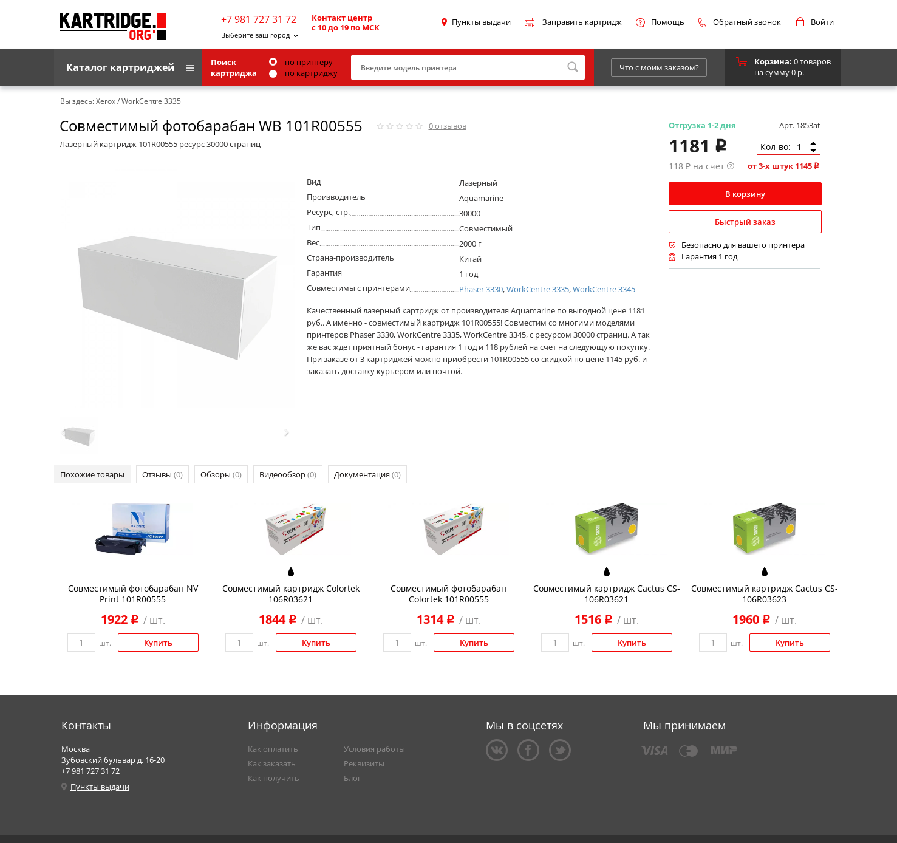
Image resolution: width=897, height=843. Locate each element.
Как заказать (272, 763)
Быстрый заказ (745, 221)
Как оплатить (273, 748)
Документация (367, 474)
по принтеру (301, 61)
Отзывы (162, 474)
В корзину (745, 193)
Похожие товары (92, 474)
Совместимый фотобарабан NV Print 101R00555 (133, 593)
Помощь (667, 21)
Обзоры (221, 474)
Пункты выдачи (481, 21)
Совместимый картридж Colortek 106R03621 (291, 593)
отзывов (447, 125)
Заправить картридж (582, 21)
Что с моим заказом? (659, 67)
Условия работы (374, 748)
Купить (158, 642)
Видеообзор (287, 474)
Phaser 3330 (481, 289)
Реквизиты (364, 763)
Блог (352, 778)
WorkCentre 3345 (604, 289)
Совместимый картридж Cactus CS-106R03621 (606, 593)
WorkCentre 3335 (537, 289)
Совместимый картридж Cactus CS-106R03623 (764, 593)
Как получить (273, 778)
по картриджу (303, 72)
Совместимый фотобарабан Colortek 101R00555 (448, 593)
